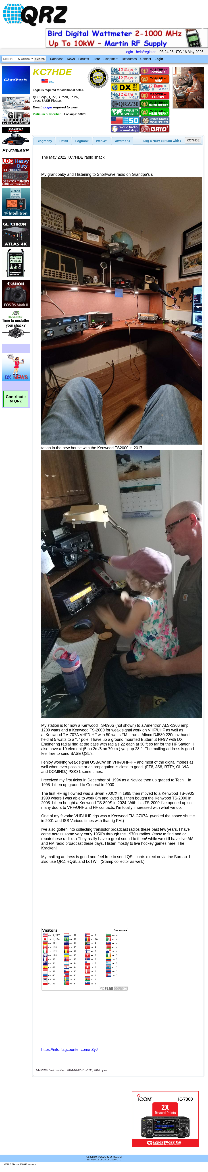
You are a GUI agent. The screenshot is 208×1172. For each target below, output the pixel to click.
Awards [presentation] (122, 141)
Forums (83, 59)
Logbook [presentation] (82, 141)
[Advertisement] (82, 1119)
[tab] (44, 141)
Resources (129, 59)
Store (96, 59)
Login (159, 59)
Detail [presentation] (63, 141)
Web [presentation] (102, 141)
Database (56, 59)
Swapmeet (111, 59)
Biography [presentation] (44, 141)
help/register (146, 52)
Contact (145, 59)
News (71, 59)
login (129, 52)
